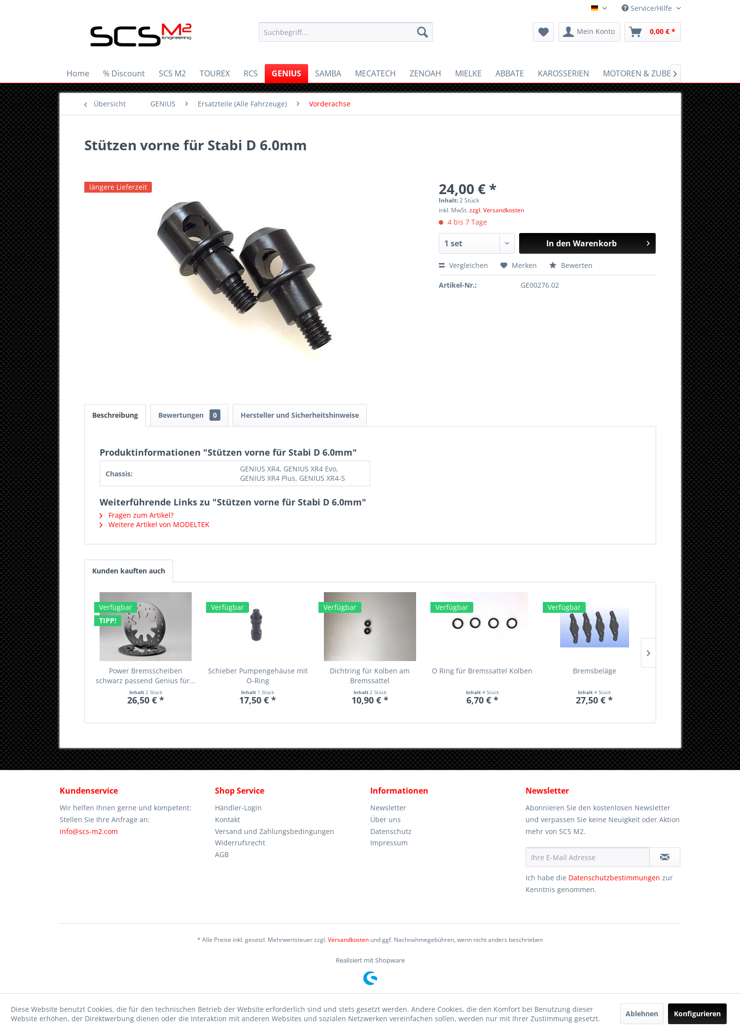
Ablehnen (642, 1013)
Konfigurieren (697, 1013)
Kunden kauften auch (128, 570)
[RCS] (251, 73)
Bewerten (571, 265)
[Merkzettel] (543, 32)
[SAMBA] (328, 73)
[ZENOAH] (425, 73)
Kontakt (227, 819)
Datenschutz (391, 831)
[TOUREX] (215, 73)
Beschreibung (115, 415)
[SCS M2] (172, 73)
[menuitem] (346, 32)
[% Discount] (124, 73)
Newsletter (388, 807)
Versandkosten (348, 939)
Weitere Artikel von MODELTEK (155, 524)
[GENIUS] (286, 73)
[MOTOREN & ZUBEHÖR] (645, 73)
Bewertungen (189, 415)
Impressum (389, 842)
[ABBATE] (510, 73)
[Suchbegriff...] (346, 32)
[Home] (78, 73)
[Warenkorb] (653, 32)
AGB (222, 854)
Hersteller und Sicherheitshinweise (300, 415)
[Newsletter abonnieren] (664, 857)
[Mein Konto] (589, 32)
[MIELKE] (468, 73)
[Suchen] (422, 32)
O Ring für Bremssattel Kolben (482, 670)
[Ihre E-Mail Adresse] (588, 857)
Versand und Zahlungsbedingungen (274, 831)
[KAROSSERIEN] (563, 73)
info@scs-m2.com (89, 831)
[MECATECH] (375, 73)
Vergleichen (463, 265)
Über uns (385, 819)
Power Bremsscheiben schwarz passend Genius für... (146, 675)
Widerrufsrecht (240, 842)
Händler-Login (238, 807)
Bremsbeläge (594, 670)
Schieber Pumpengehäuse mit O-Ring (258, 675)
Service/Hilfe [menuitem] (648, 8)
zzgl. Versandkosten (496, 210)
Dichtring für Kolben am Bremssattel (370, 675)
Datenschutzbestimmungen (614, 877)
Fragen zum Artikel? (137, 515)
